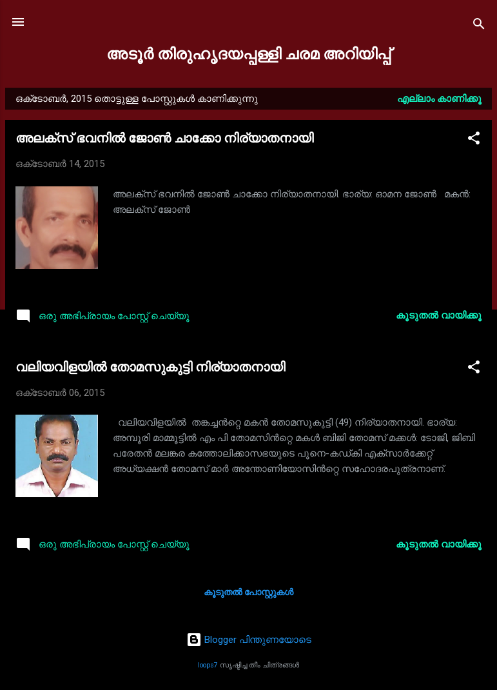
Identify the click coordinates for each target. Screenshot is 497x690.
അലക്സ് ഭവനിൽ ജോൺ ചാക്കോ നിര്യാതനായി (164, 138)
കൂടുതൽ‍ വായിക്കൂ (439, 315)
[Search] (479, 26)
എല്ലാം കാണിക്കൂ (439, 98)
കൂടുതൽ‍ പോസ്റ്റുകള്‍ (248, 592)
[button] (474, 140)
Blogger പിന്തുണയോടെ (248, 640)
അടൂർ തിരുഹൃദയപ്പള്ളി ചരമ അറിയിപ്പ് (248, 54)
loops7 (208, 665)
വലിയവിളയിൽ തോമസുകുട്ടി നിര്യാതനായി (150, 367)
